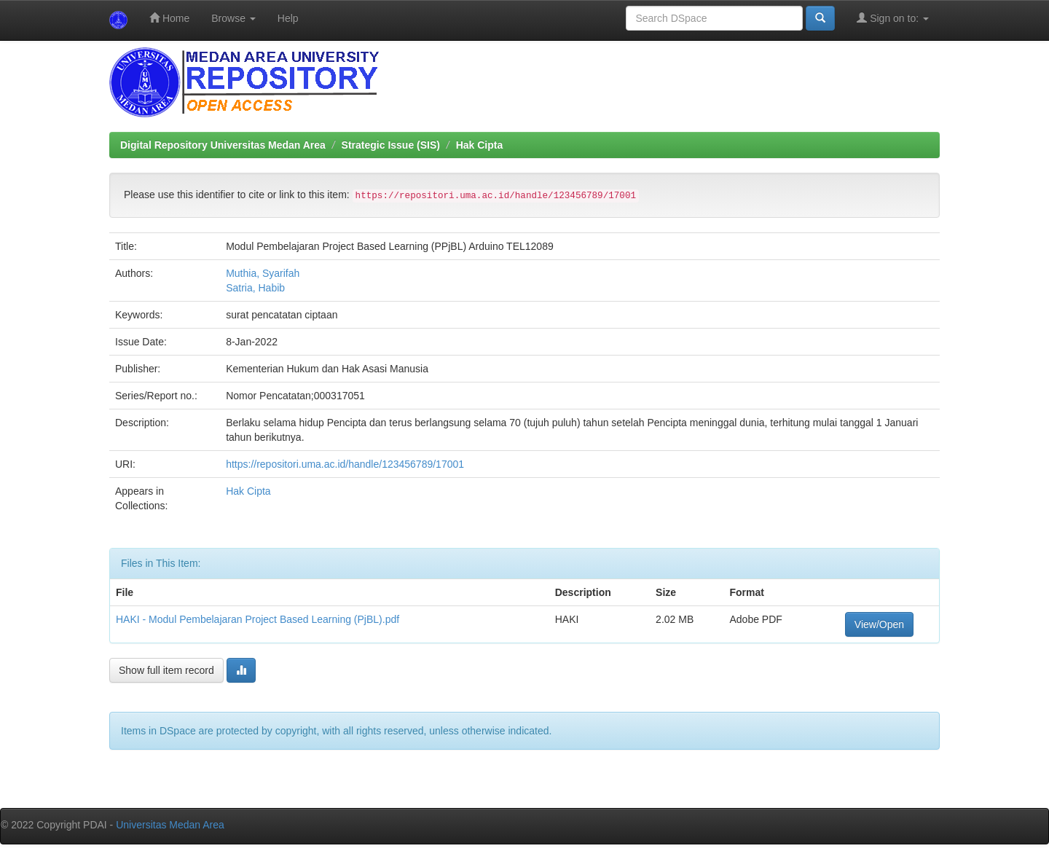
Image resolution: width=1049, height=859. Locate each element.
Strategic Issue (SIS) (391, 145)
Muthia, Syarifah (262, 273)
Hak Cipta (479, 145)
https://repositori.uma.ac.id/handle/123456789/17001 (345, 464)
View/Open (879, 624)
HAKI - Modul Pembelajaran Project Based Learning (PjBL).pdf (257, 619)
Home (169, 18)
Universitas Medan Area (170, 825)
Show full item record (166, 670)
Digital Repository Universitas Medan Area (223, 145)
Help (288, 18)
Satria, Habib (255, 288)
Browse (233, 18)
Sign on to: (893, 18)
